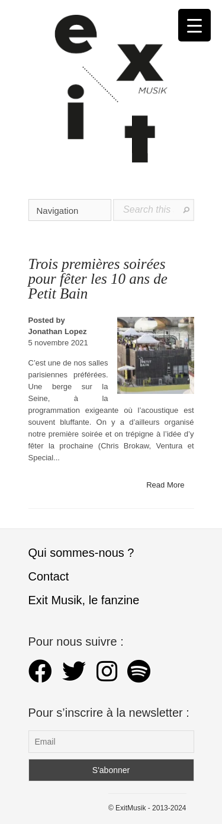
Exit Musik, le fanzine (84, 600)
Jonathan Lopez (57, 331)
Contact (48, 576)
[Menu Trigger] (194, 25)
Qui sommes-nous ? (81, 552)
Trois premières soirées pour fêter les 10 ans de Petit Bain (98, 279)
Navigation (70, 211)
